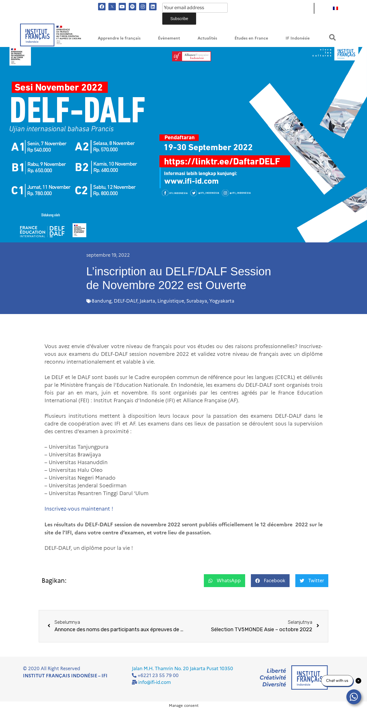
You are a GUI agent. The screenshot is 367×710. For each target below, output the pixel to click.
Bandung (102, 301)
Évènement (169, 38)
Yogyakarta (221, 301)
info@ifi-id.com (154, 682)
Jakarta (147, 301)
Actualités (207, 38)
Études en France (251, 38)
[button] (332, 37)
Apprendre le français (119, 38)
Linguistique (170, 301)
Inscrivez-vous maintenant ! (78, 509)
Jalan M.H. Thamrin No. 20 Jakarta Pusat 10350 (182, 668)
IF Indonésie (298, 38)
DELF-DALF (125, 301)
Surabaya (196, 301)
